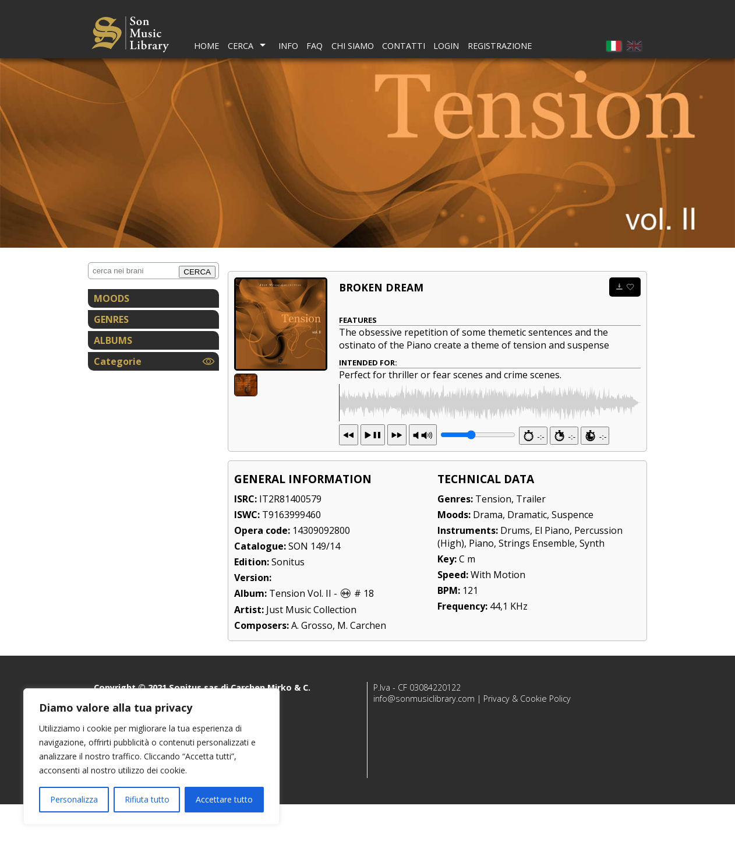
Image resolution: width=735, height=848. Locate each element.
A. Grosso (312, 669)
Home (206, 45)
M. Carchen (361, 669)
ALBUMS (113, 340)
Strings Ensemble (537, 586)
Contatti (403, 45)
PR (423, 478)
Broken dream (381, 287)
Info (288, 45)
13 (372, 478)
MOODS (111, 298)
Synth (592, 586)
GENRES (111, 319)
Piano (481, 586)
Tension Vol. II (300, 637)
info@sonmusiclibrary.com (424, 742)
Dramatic (527, 558)
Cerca (240, 45)
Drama (488, 558)
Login (446, 45)
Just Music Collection (311, 653)
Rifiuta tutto (147, 799)
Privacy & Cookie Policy (527, 742)
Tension (493, 542)
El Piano (552, 574)
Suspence (572, 558)
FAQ (314, 45)
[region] (151, 756)
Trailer (531, 542)
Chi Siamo (352, 45)
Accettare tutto (224, 799)
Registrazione (500, 45)
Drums (515, 574)
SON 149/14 (314, 589)
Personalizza (74, 799)
